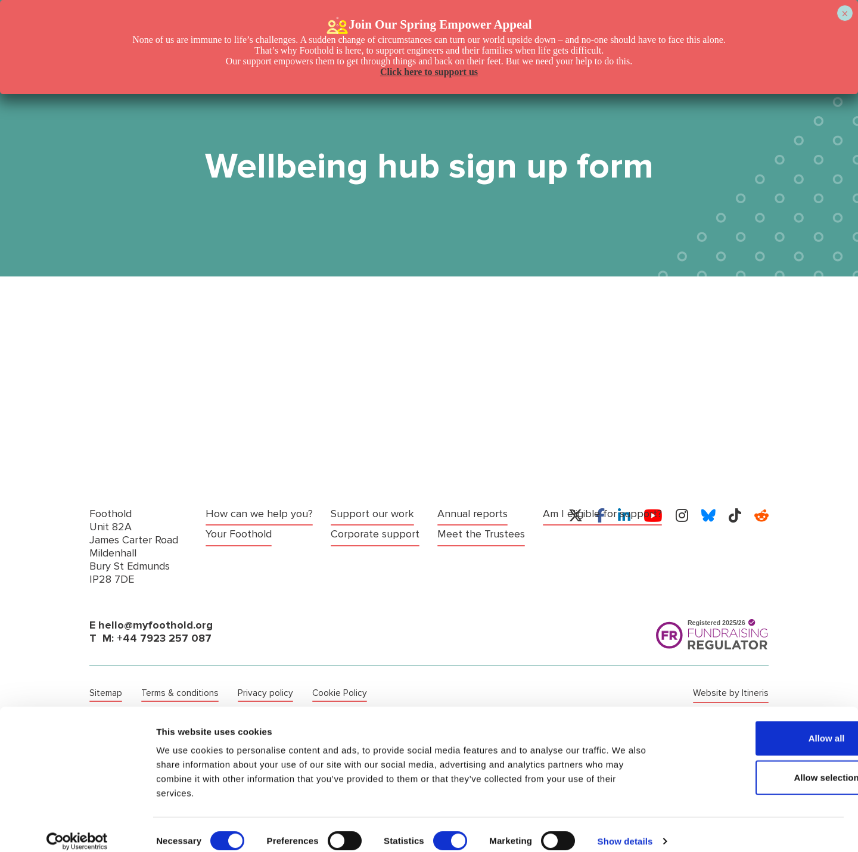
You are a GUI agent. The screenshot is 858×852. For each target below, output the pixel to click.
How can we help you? (259, 514)
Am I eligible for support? (497, 514)
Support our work (247, 552)
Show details (625, 828)
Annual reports (366, 533)
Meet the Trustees (374, 552)
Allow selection (758, 765)
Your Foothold (239, 533)
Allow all (759, 725)
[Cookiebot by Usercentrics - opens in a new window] (77, 829)
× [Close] (844, 13)
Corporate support (375, 514)
